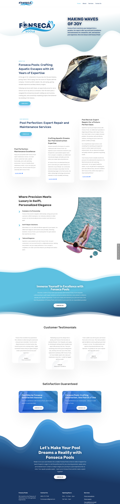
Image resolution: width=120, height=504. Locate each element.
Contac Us (98, 3)
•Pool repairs (87, 499)
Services (90, 3)
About (84, 3)
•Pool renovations (89, 496)
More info (25, 103)
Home (79, 3)
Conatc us (26, 134)
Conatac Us (60, 305)
